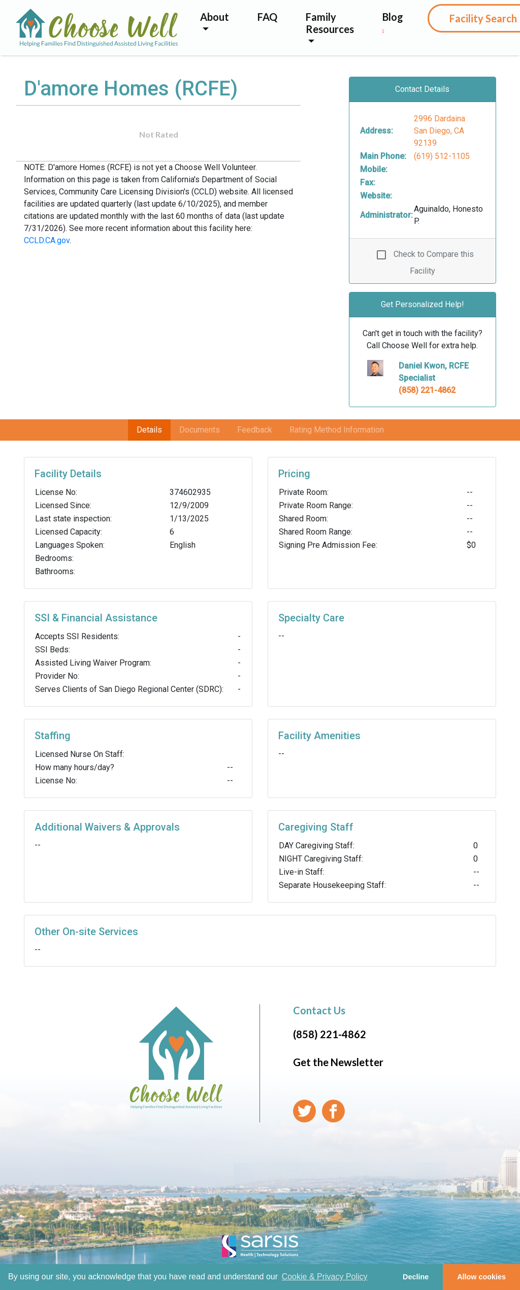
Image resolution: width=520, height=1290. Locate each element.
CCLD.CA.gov (47, 240)
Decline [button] (416, 1277)
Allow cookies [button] (481, 1277)
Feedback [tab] (254, 430)
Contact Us (319, 1010)
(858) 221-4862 (427, 390)
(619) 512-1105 (442, 156)
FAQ (267, 17)
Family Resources (330, 23)
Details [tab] (149, 430)
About (214, 17)
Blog (392, 22)
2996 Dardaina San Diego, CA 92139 (439, 131)
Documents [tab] (199, 430)
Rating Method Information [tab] (336, 430)
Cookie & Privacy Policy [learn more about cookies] (325, 1276)
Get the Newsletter (338, 1062)
